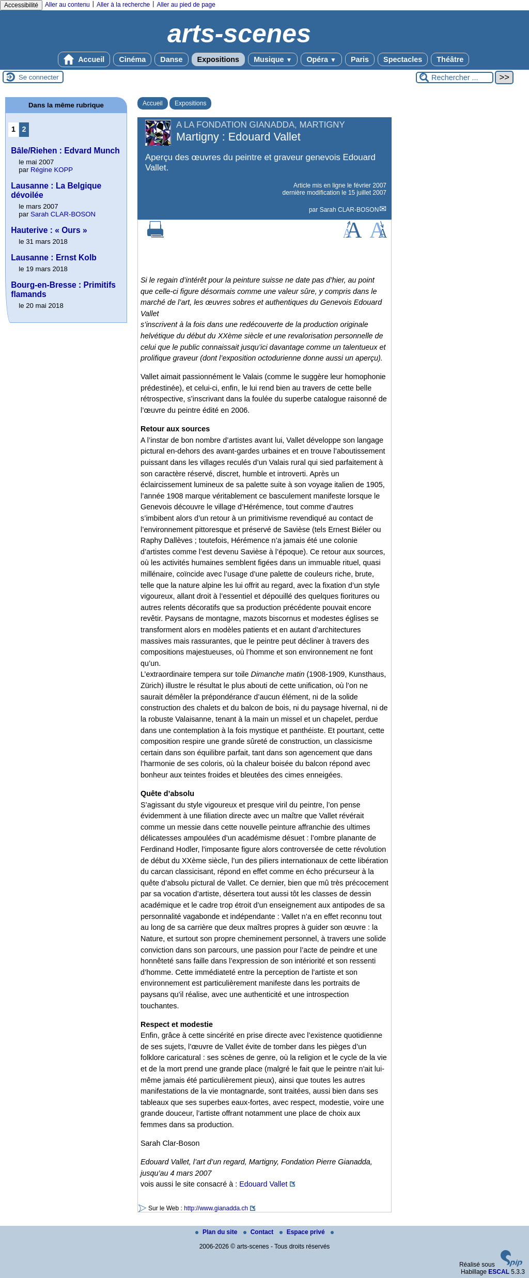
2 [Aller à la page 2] (24, 129)
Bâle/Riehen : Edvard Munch (65, 150)
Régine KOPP (51, 170)
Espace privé (302, 1232)
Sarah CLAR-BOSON (349, 209)
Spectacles (402, 59)
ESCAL (498, 1271)
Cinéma (132, 59)
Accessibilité (21, 5)
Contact (259, 1232)
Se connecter (39, 77)
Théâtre (450, 59)
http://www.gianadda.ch (216, 1208)
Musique (273, 59)
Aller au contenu (67, 4)
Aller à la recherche (123, 4)
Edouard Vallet (263, 1184)
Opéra (321, 59)
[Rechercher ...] (454, 77)
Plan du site (217, 1232)
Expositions (218, 59)
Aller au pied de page (186, 4)
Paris (360, 59)
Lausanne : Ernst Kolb (54, 257)
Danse (171, 59)
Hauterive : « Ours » (49, 230)
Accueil (84, 59)
